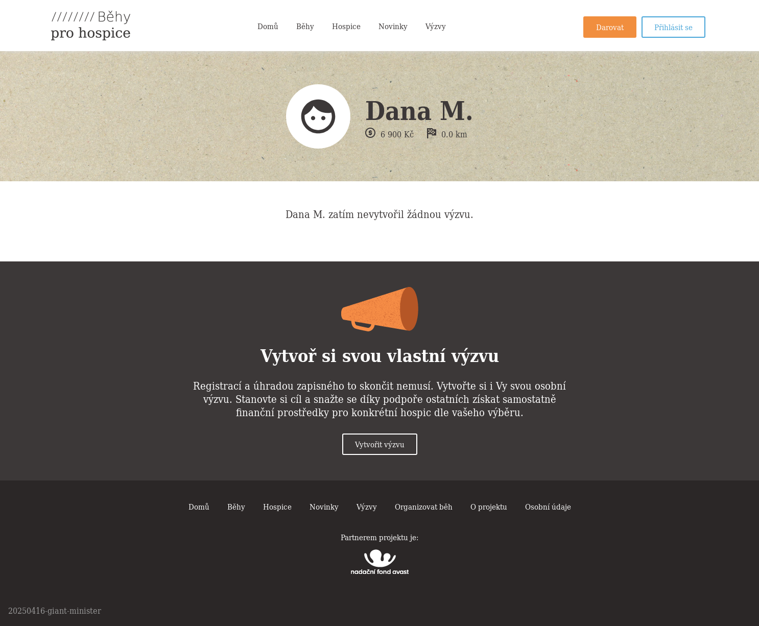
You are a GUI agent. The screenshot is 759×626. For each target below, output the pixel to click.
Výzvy (435, 25)
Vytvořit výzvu (380, 444)
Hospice (346, 25)
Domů (267, 25)
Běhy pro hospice (90, 25)
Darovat (610, 26)
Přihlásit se (673, 26)
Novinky (393, 25)
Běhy (305, 25)
